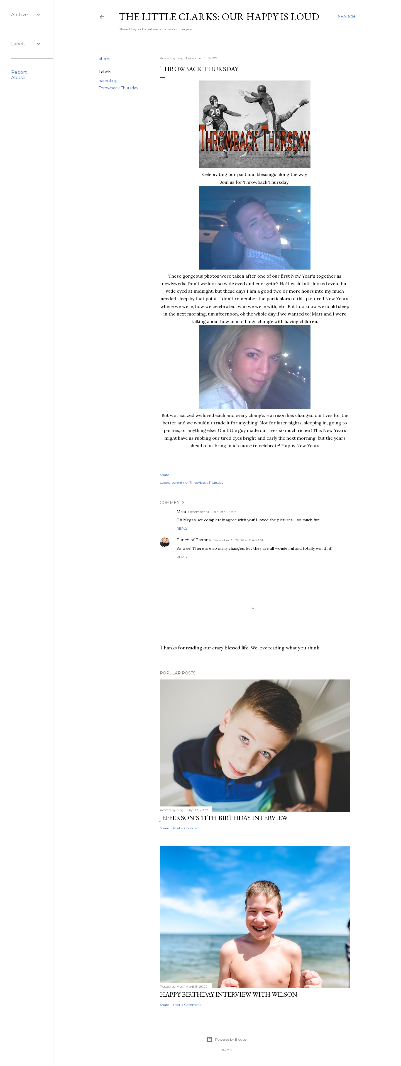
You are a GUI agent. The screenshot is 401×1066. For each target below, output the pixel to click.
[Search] (346, 16)
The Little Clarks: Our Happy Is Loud (219, 16)
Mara (181, 511)
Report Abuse (19, 75)
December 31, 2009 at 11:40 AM (238, 540)
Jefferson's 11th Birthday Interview (224, 817)
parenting (108, 80)
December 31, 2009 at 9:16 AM (212, 512)
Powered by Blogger (227, 1039)
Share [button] (104, 58)
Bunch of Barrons (194, 539)
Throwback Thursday (118, 88)
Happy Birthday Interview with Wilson (228, 994)
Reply (182, 528)
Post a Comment (187, 828)
